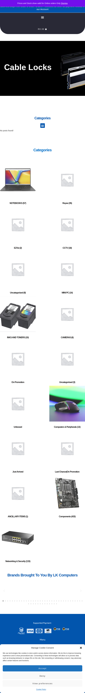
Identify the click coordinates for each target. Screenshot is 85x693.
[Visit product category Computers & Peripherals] (67, 408)
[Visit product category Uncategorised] (67, 363)
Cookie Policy (41, 689)
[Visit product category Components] (67, 497)
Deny (42, 676)
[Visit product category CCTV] (67, 229)
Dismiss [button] (64, 3)
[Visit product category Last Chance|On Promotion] (67, 452)
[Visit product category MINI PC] (67, 273)
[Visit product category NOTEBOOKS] (18, 184)
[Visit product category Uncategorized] (18, 273)
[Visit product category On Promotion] (18, 363)
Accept (42, 668)
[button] (81, 647)
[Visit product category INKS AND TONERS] (18, 318)
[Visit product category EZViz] (18, 229)
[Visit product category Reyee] (67, 184)
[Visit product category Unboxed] (18, 408)
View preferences (42, 683)
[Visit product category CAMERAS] (67, 318)
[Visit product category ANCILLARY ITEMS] (18, 497)
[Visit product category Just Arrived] (18, 452)
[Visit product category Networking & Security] (18, 542)
